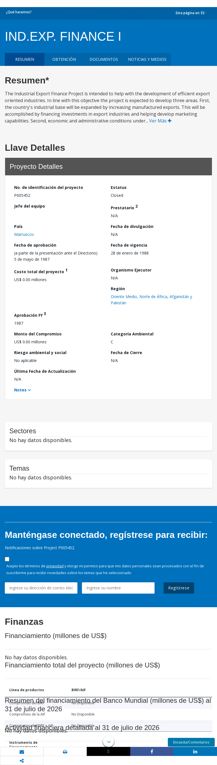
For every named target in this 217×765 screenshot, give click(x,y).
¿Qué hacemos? (19, 12)
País (18, 226)
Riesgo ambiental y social (40, 352)
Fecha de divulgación (132, 226)
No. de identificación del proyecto (48, 187)
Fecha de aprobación (35, 245)
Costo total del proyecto (41, 270)
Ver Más (160, 121)
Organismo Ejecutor (131, 270)
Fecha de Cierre (126, 352)
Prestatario (124, 206)
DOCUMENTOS (104, 59)
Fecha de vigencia (129, 245)
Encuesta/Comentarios (191, 742)
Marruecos (24, 234)
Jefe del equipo (29, 206)
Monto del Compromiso (38, 334)
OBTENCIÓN (64, 59)
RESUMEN (24, 59)
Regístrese (179, 588)
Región (118, 288)
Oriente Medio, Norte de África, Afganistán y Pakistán (151, 299)
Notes (20, 390)
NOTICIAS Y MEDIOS (147, 59)
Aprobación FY (30, 314)
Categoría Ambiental (132, 334)
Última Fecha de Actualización (45, 371)
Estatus (119, 187)
